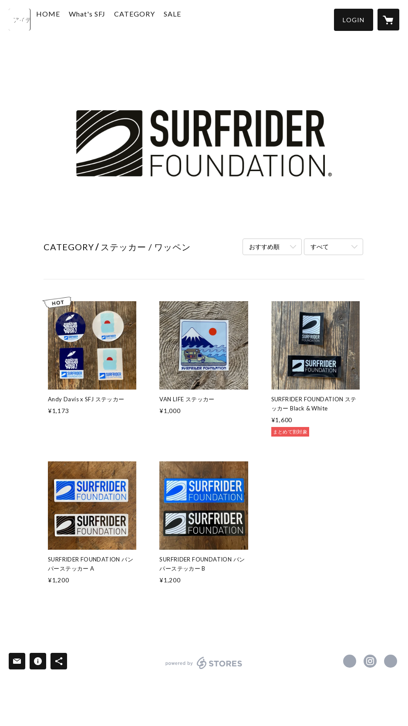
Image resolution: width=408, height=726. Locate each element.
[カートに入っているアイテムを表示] (388, 19)
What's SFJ (107, 19)
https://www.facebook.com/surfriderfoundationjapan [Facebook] (349, 661)
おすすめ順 (264, 246)
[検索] (19, 19)
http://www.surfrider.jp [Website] (390, 661)
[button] (353, 20)
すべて (319, 246)
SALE (193, 19)
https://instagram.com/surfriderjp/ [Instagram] (370, 661)
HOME (69, 19)
